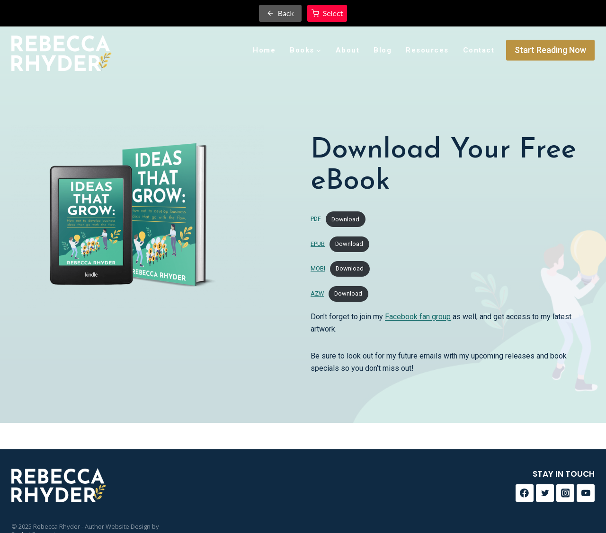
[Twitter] (545, 493)
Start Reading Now (550, 50)
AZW (317, 293)
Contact (479, 50)
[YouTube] (586, 493)
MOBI (318, 268)
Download (345, 219)
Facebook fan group (418, 316)
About (348, 50)
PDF (316, 219)
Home (264, 50)
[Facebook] (525, 493)
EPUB (318, 243)
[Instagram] (565, 493)
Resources (427, 50)
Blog (383, 50)
